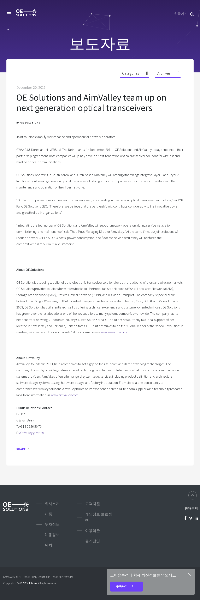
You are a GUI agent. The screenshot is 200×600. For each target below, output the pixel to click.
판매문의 (191, 508)
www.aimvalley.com (64, 395)
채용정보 (52, 534)
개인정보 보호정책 (98, 517)
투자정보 (52, 524)
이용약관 (92, 530)
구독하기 (126, 587)
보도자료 (100, 43)
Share (21, 449)
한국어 (179, 14)
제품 (48, 514)
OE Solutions (30, 583)
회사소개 (52, 503)
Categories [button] (130, 73)
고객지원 (92, 503)
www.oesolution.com (115, 332)
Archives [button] (164, 73)
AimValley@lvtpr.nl (32, 433)
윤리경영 (92, 541)
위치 (48, 545)
